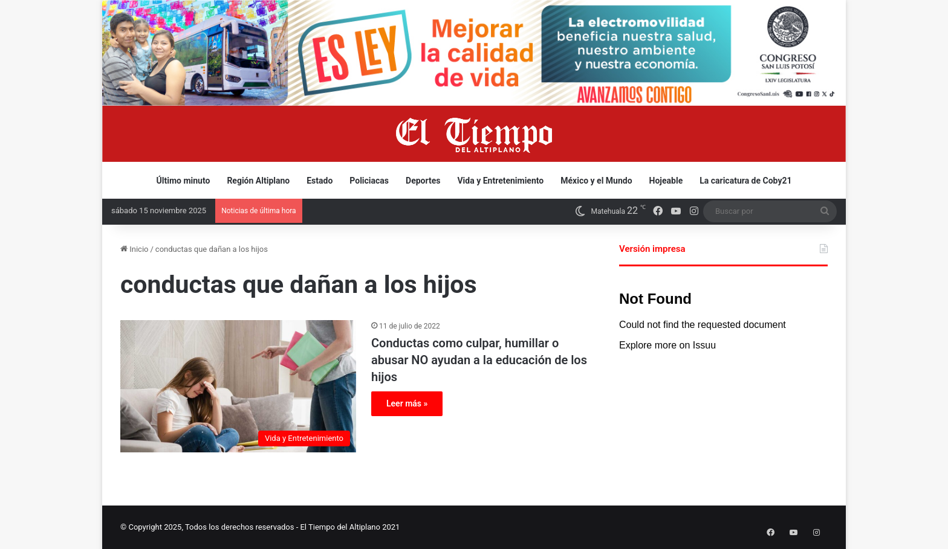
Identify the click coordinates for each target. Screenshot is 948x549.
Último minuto (183, 180)
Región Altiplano (258, 180)
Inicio (134, 249)
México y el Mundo (596, 180)
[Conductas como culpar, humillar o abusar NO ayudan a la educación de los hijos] (238, 386)
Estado (320, 180)
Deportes (423, 180)
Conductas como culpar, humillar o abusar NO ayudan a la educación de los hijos (479, 360)
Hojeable (666, 180)
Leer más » (406, 403)
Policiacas (369, 180)
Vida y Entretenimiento (500, 180)
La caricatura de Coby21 (745, 180)
